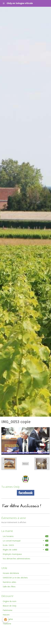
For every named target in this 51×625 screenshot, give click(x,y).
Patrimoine (7, 610)
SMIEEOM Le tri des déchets (15, 577)
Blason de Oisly (9, 605)
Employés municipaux (12, 554)
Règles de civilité (25, 549)
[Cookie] (5, 619)
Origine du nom (9, 601)
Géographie (8, 619)
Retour (25, 464)
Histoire (6, 614)
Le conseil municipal (25, 540)
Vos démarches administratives (16, 558)
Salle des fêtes (9, 586)
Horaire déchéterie (11, 573)
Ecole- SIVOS (25, 545)
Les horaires (25, 536)
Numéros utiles (9, 582)
